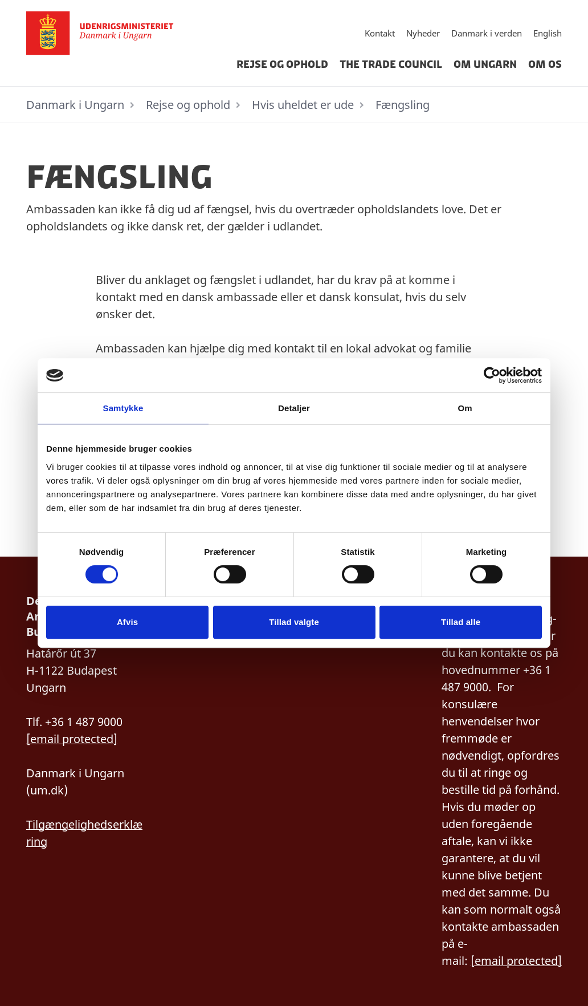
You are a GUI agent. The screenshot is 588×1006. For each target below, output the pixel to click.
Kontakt (380, 33)
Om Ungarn (485, 64)
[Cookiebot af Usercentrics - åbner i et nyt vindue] (492, 375)
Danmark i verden (486, 33)
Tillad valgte (294, 622)
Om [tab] (465, 408)
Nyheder (423, 33)
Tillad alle (460, 622)
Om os (545, 64)
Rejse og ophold (282, 64)
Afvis (127, 622)
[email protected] (71, 739)
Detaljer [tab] (294, 408)
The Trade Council (391, 64)
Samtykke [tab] (123, 408)
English (547, 33)
